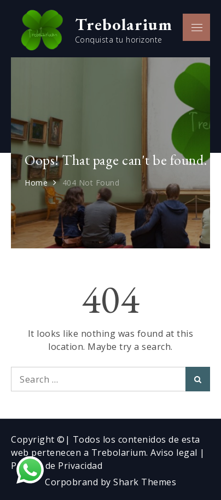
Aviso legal (175, 453)
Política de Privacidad (56, 466)
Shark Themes (144, 482)
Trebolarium (123, 24)
